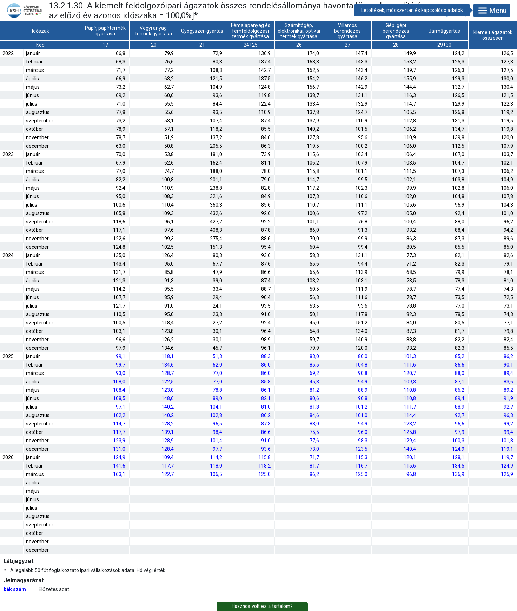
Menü (491, 10)
